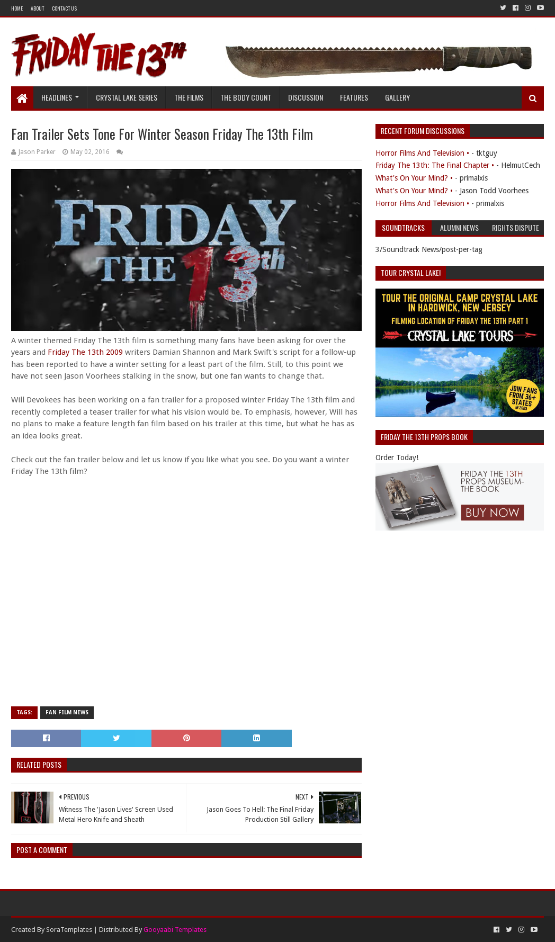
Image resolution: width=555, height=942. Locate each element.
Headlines (56, 97)
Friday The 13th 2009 (85, 352)
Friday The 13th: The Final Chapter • (434, 165)
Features (354, 97)
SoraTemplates (69, 930)
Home (17, 8)
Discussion (305, 97)
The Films (188, 97)
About (37, 8)
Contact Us (64, 8)
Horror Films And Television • (422, 153)
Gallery (397, 97)
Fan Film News (67, 712)
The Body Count (245, 97)
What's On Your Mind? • (414, 178)
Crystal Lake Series (126, 97)
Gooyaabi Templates (175, 930)
